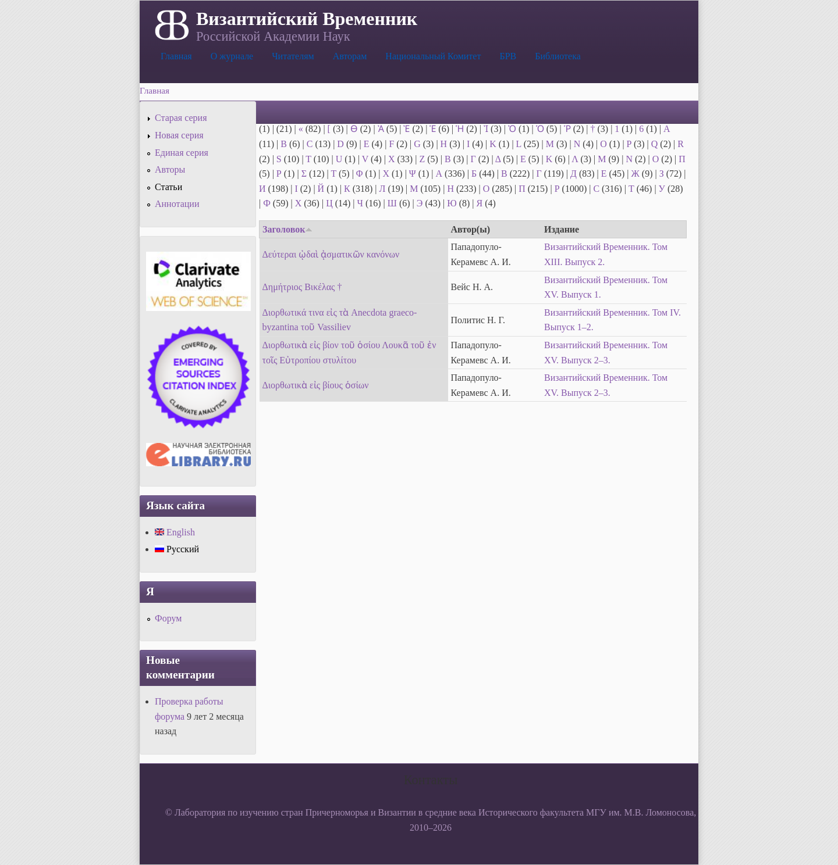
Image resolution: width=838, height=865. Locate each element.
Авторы (170, 169)
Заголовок (287, 229)
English (175, 532)
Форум (168, 618)
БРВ (507, 56)
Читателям (293, 56)
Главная (176, 56)
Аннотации (177, 204)
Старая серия (181, 118)
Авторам (350, 56)
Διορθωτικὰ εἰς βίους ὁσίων (315, 385)
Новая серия (179, 135)
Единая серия (181, 153)
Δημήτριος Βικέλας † (302, 287)
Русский (177, 549)
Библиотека (558, 56)
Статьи (168, 187)
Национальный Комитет (433, 56)
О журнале (232, 56)
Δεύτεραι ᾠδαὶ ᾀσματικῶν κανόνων (331, 254)
